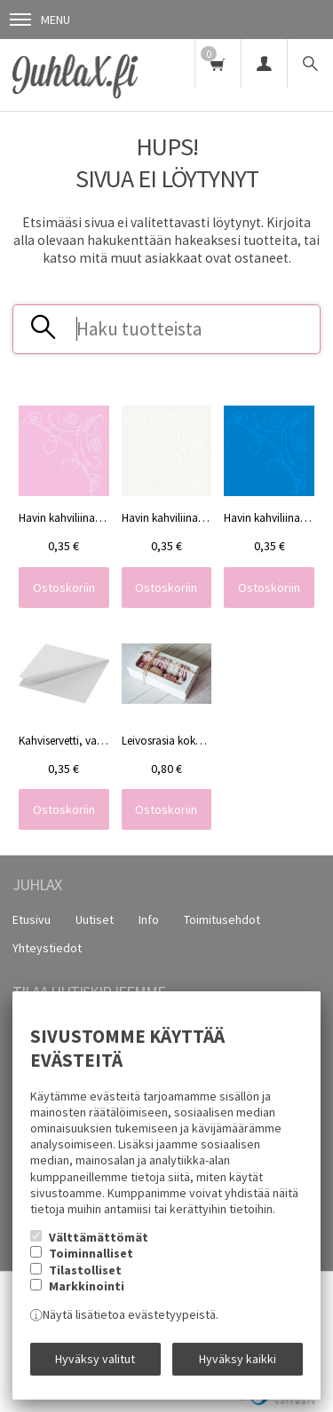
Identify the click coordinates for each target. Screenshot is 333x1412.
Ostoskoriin (64, 588)
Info (149, 919)
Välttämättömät (98, 1237)
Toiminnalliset (91, 1253)
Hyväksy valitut (95, 1359)
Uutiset (94, 919)
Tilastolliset (85, 1270)
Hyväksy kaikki (237, 1359)
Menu (40, 20)
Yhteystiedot (47, 948)
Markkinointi (86, 1286)
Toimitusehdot (222, 919)
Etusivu (31, 919)
